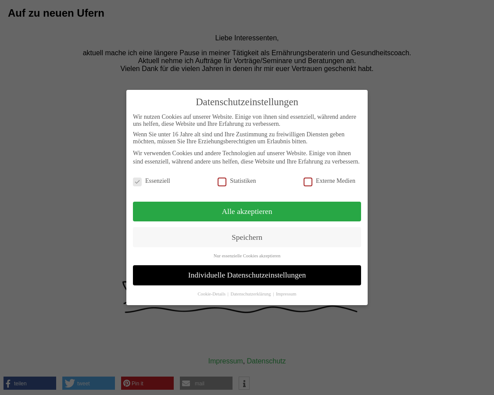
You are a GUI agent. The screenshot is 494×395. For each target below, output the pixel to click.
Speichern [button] (247, 237)
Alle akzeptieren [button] (247, 211)
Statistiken (237, 181)
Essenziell (151, 181)
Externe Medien (329, 181)
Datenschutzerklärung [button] (251, 294)
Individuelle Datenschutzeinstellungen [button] (247, 274)
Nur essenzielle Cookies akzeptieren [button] (247, 255)
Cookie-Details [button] (211, 294)
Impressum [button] (286, 294)
